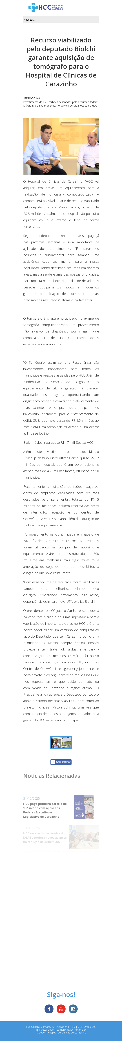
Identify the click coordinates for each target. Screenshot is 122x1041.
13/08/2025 (31, 828)
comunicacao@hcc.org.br (71, 1029)
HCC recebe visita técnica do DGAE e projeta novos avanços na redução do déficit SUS (45, 837)
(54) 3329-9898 (45, 1029)
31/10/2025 (31, 798)
